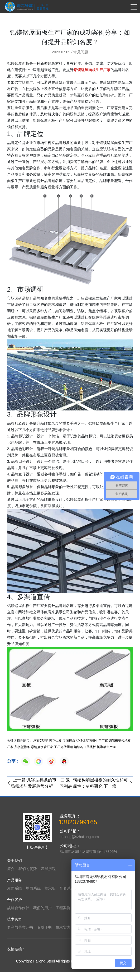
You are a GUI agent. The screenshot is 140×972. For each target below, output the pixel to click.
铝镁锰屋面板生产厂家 (92, 740)
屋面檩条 (68, 740)
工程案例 (63, 908)
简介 (11, 869)
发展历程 (48, 869)
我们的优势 (27, 869)
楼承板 (50, 888)
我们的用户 (42, 908)
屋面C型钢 (40, 740)
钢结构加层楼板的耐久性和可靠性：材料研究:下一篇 (103, 783)
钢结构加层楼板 (85, 747)
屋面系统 (14, 888)
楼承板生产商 (106, 747)
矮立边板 (55, 740)
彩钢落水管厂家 (42, 747)
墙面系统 (33, 888)
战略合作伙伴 (18, 908)
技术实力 (63, 927)
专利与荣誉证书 (20, 927)
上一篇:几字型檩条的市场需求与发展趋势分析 (31, 783)
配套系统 (67, 888)
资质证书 (44, 927)
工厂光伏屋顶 (63, 747)
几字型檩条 (22, 747)
